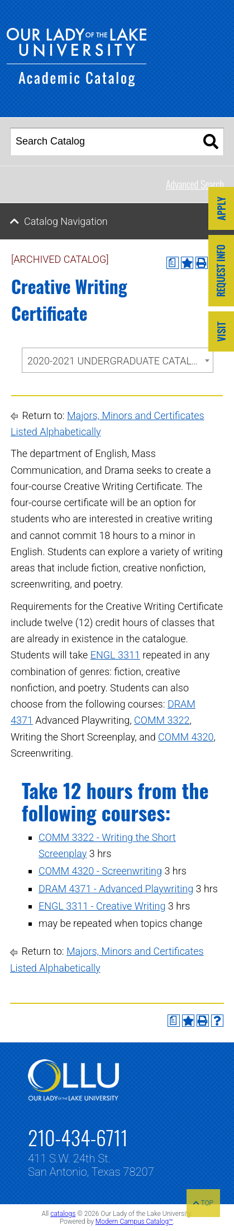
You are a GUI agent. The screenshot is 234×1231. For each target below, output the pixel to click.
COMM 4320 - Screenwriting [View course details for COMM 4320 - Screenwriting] (100, 871)
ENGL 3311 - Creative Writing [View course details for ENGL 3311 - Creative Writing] (102, 906)
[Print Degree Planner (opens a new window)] (172, 263)
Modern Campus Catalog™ (134, 1221)
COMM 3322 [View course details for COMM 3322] (161, 720)
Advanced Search (195, 184)
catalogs (62, 1214)
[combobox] (117, 360)
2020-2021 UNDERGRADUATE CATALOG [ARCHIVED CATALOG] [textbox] (120, 361)
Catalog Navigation (66, 221)
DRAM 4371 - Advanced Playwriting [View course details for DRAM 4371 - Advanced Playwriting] (116, 889)
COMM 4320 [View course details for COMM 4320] (185, 737)
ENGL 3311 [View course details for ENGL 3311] (115, 655)
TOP (203, 1203)
